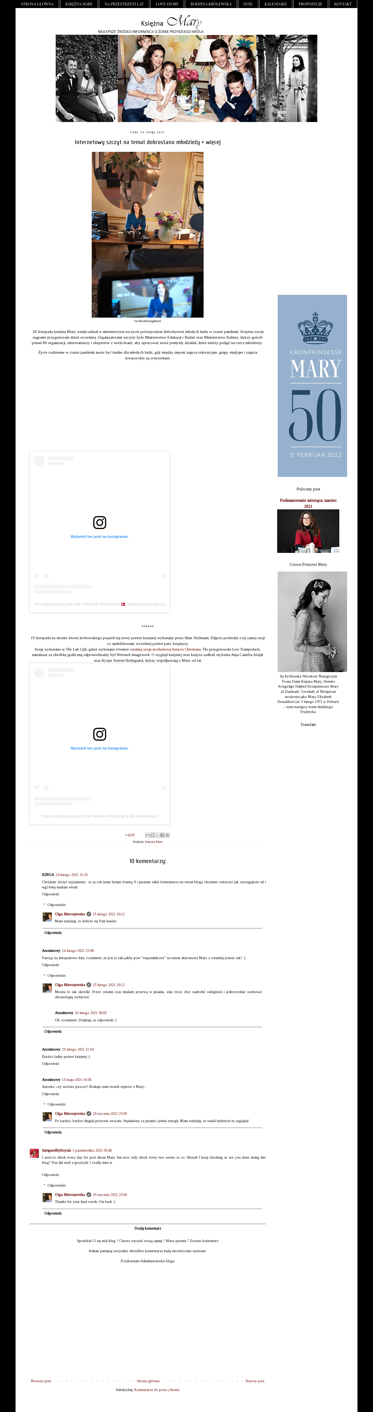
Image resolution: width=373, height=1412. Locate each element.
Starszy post (255, 1381)
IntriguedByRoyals (56, 1150)
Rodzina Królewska (211, 3)
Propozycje (310, 3)
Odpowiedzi (56, 905)
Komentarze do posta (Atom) (157, 1390)
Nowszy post (41, 1381)
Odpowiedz (50, 894)
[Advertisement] (308, 209)
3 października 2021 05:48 (92, 1150)
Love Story (167, 3)
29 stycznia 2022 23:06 (110, 1195)
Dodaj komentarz (147, 1228)
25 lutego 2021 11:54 (78, 1049)
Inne (248, 3)
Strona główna (37, 3)
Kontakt (343, 3)
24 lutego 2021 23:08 (78, 951)
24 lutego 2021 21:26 (72, 875)
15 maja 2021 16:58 (76, 1080)
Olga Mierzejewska (70, 914)
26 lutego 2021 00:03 (91, 1013)
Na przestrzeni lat (124, 3)
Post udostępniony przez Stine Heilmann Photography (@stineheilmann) (99, 816)
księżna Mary (154, 842)
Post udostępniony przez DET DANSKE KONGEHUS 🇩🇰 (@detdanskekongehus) (99, 604)
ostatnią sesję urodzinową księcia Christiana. (166, 649)
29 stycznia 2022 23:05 (110, 1114)
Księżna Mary (79, 3)
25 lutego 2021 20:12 (109, 914)
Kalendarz (276, 3)
